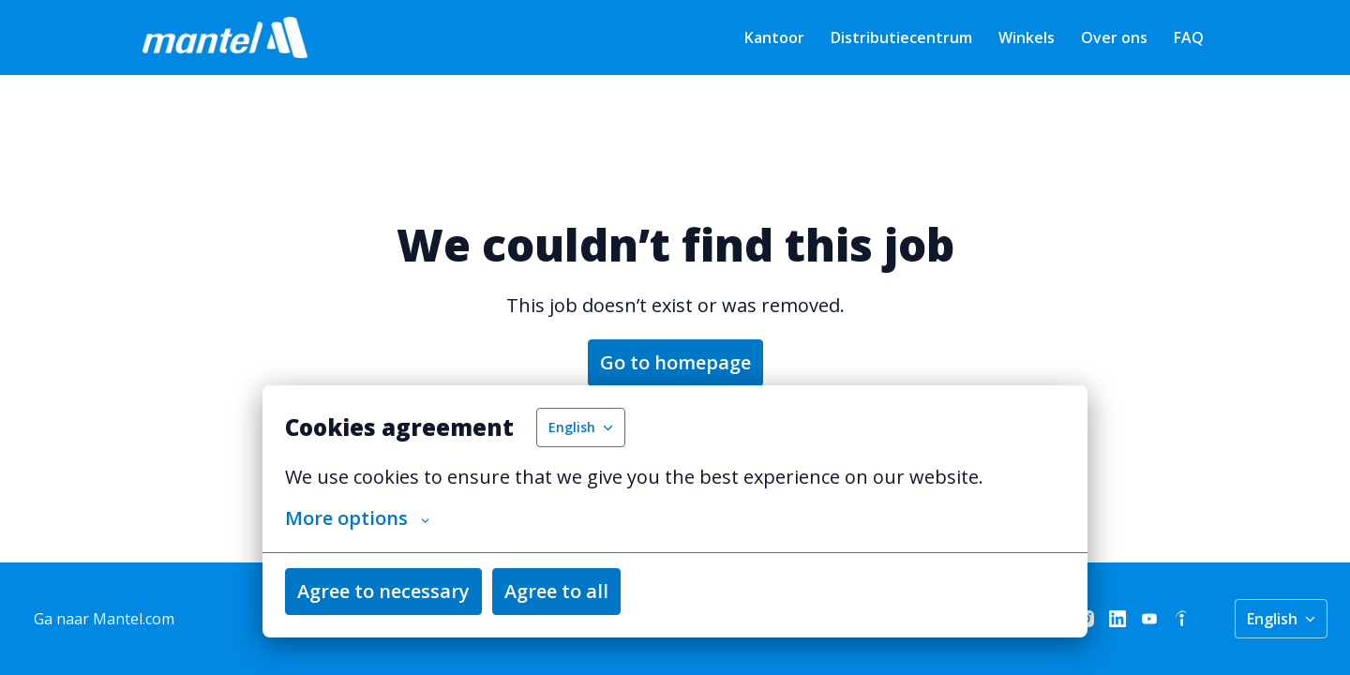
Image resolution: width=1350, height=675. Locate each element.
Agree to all (556, 591)
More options (357, 518)
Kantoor (774, 37)
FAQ (1189, 37)
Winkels (1026, 37)
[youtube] (1149, 619)
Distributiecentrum (901, 37)
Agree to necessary (383, 591)
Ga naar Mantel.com (104, 618)
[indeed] (1181, 619)
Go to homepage (675, 362)
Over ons (1114, 37)
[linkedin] (1117, 619)
